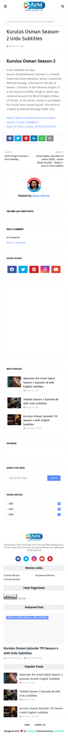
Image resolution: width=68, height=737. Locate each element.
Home (9, 21)
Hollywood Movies (45, 575)
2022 (35, 509)
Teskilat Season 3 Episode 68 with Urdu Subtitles (40, 401)
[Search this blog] (27, 478)
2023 (35, 503)
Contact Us (39, 725)
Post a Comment (16, 242)
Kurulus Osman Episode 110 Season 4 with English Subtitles (40, 420)
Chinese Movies (12, 579)
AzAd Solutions (14, 658)
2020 (35, 514)
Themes (31, 731)
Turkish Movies (12, 575)
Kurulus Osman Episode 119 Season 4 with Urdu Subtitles (31, 650)
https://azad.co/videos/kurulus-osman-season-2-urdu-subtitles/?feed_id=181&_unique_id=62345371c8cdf (31, 122)
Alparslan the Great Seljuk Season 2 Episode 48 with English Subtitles (39, 382)
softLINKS (58, 731)
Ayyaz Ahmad (41, 195)
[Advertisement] (34, 321)
